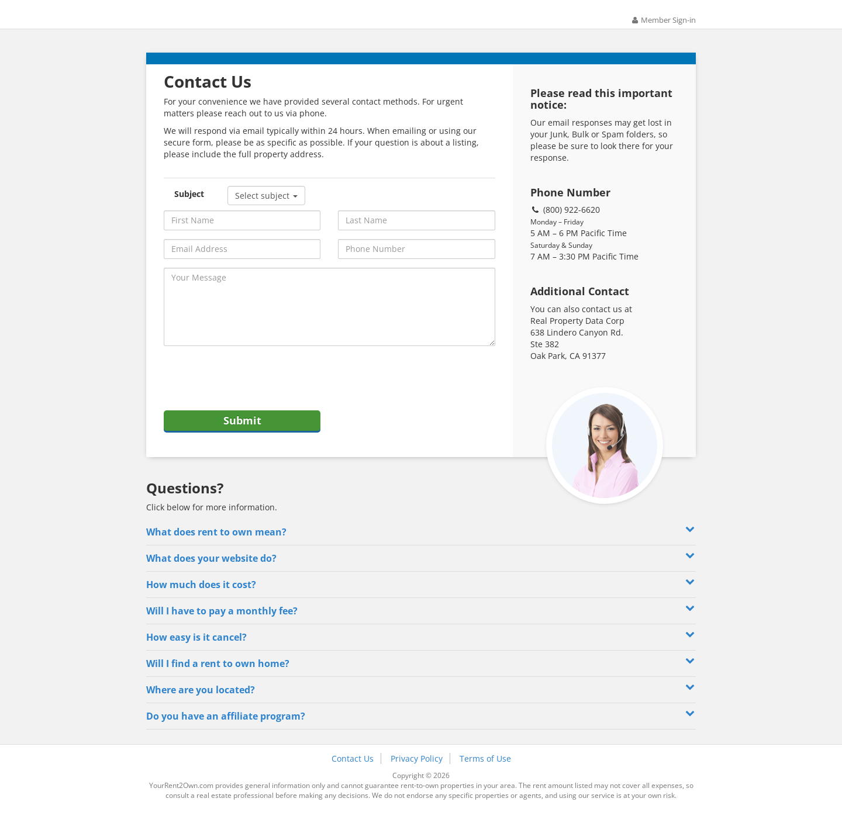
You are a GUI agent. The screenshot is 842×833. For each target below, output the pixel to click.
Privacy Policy (417, 777)
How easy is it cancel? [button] (421, 655)
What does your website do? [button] (421, 576)
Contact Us (353, 777)
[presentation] (252, 391)
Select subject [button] (266, 208)
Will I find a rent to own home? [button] (421, 681)
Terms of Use (485, 777)
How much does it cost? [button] (421, 602)
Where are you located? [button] (421, 707)
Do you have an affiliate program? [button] (421, 734)
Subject (189, 206)
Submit (242, 436)
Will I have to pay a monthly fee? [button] (421, 628)
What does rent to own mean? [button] (421, 549)
